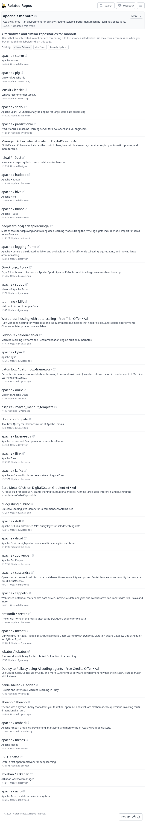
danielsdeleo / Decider (18, 685)
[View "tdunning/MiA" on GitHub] (25, 301)
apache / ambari (13, 723)
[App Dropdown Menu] (141, 5)
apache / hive (11, 192)
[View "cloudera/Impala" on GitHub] (29, 419)
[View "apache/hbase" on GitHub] (26, 208)
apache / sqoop (12, 284)
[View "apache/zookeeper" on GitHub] (32, 555)
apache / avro (11, 791)
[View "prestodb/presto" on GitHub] (29, 613)
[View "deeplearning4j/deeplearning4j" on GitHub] (51, 226)
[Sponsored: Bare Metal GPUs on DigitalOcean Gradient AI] (73, 491)
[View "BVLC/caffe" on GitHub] (21, 757)
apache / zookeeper (16, 555)
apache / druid (12, 538)
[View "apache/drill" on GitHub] (23, 521)
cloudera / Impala (14, 419)
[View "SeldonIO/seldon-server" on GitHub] (40, 335)
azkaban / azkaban (15, 774)
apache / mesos (13, 740)
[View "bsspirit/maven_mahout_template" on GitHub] (55, 407)
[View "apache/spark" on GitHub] (25, 106)
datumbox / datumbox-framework (26, 369)
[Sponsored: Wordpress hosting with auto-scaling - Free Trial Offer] (73, 322)
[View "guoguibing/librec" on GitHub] (31, 504)
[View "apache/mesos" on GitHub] (26, 739)
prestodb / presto (14, 614)
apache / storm (12, 55)
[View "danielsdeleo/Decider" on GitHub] (37, 685)
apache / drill (11, 521)
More (136, 16)
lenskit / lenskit (12, 90)
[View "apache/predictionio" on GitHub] (35, 124)
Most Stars (40, 47)
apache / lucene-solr (16, 436)
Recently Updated (58, 47)
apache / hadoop (14, 175)
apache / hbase (12, 209)
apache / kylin (11, 352)
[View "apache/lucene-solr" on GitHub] (33, 436)
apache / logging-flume (18, 247)
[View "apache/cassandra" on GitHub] (32, 572)
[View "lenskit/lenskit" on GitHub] (26, 89)
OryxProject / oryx (14, 267)
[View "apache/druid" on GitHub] (25, 538)
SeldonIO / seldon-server (19, 335)
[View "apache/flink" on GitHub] (23, 453)
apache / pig (10, 73)
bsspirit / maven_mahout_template (27, 407)
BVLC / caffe (10, 757)
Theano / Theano (14, 702)
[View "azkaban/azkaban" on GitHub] (31, 774)
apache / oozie (12, 390)
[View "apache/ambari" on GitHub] (27, 722)
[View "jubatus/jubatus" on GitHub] (28, 651)
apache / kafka (12, 470)
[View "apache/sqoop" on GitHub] (26, 284)
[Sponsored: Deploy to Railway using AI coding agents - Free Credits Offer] (73, 672)
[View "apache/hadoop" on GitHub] (28, 174)
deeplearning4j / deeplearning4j (25, 226)
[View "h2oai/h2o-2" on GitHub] (23, 157)
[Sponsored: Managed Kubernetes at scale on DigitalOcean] (73, 145)
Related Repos (19, 5)
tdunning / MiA (12, 301)
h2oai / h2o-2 (11, 157)
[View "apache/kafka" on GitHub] (25, 470)
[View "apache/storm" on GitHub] (26, 55)
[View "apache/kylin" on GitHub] (24, 352)
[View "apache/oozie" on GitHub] (25, 389)
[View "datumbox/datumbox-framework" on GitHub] (54, 369)
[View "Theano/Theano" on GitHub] (28, 702)
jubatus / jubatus (14, 651)
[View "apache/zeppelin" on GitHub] (29, 593)
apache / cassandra (15, 572)
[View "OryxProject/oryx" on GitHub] (30, 267)
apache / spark (12, 107)
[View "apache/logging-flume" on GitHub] (38, 246)
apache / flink (11, 453)
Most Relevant (22, 47)
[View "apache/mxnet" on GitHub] (26, 630)
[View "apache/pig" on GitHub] (22, 72)
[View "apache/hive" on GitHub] (23, 191)
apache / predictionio (17, 124)
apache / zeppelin (14, 593)
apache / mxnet (13, 631)
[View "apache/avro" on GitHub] (23, 791)
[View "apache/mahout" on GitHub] (35, 16)
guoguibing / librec (15, 504)
